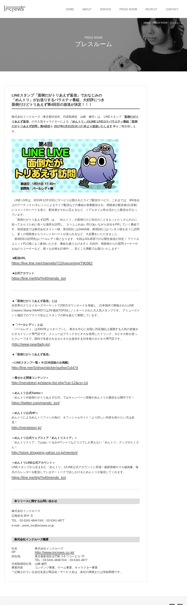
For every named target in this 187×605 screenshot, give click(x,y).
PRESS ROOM (128, 9)
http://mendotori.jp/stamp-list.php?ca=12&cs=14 (42, 377)
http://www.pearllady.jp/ (27, 341)
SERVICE (105, 9)
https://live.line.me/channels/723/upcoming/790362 (44, 262)
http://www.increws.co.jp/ (50, 540)
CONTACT (172, 9)
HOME (70, 9)
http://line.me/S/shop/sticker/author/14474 (38, 363)
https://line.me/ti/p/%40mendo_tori (33, 276)
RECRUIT (151, 9)
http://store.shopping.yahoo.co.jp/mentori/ (38, 443)
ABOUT (87, 9)
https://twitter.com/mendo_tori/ (31, 395)
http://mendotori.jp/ (23, 419)
